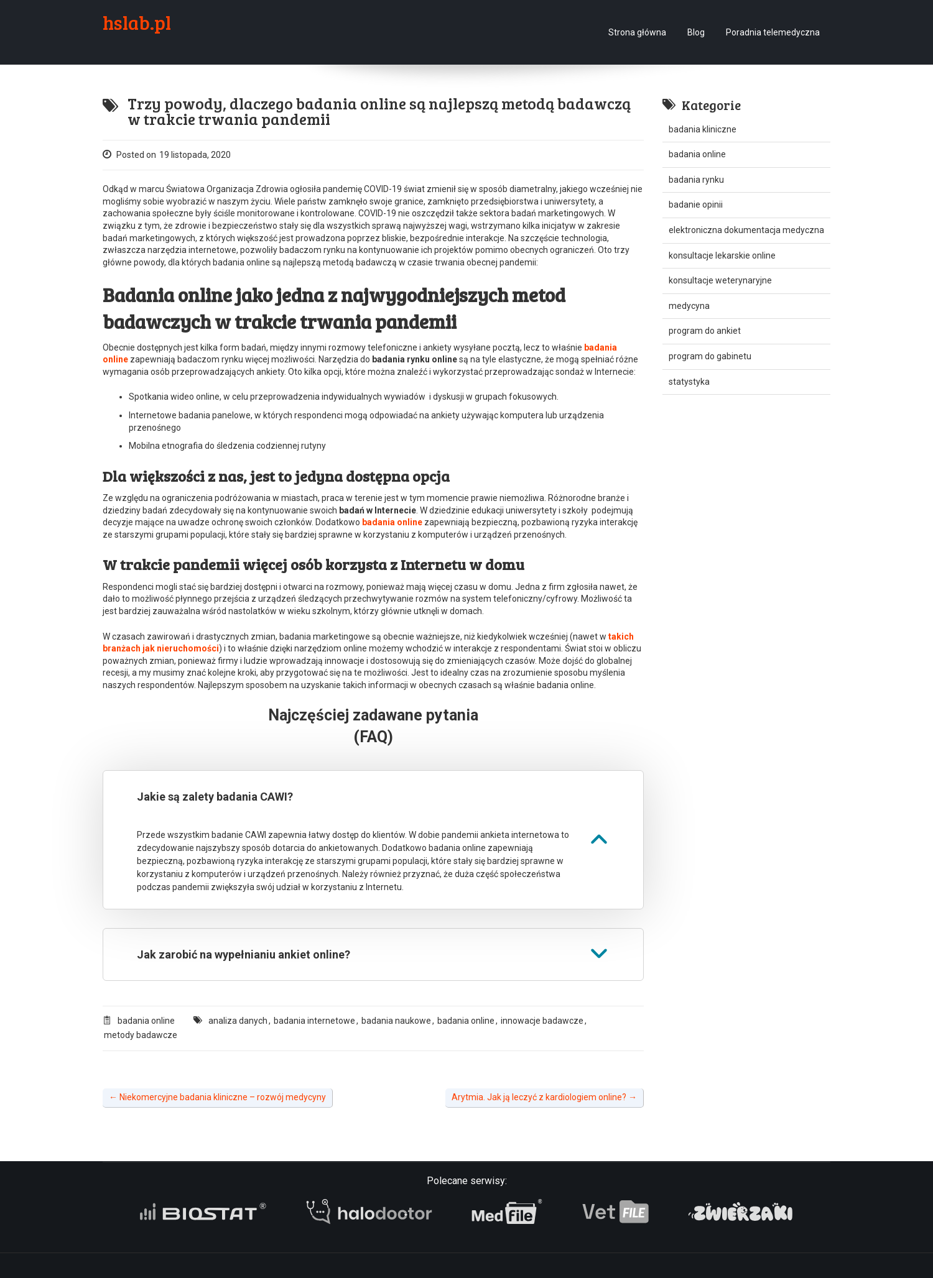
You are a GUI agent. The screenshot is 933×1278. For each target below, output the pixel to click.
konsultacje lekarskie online (722, 255)
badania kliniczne (702, 129)
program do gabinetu (710, 356)
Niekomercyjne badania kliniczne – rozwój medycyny (217, 1097)
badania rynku (696, 180)
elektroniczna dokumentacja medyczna (746, 230)
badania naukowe (396, 1021)
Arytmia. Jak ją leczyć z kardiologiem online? (544, 1097)
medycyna (689, 306)
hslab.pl (137, 22)
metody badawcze (140, 1035)
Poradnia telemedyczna (773, 32)
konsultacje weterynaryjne (720, 280)
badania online (146, 1021)
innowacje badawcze (542, 1021)
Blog (696, 32)
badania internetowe (314, 1021)
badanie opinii (696, 204)
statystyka (689, 382)
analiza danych (237, 1021)
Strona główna (637, 32)
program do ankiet (705, 331)
